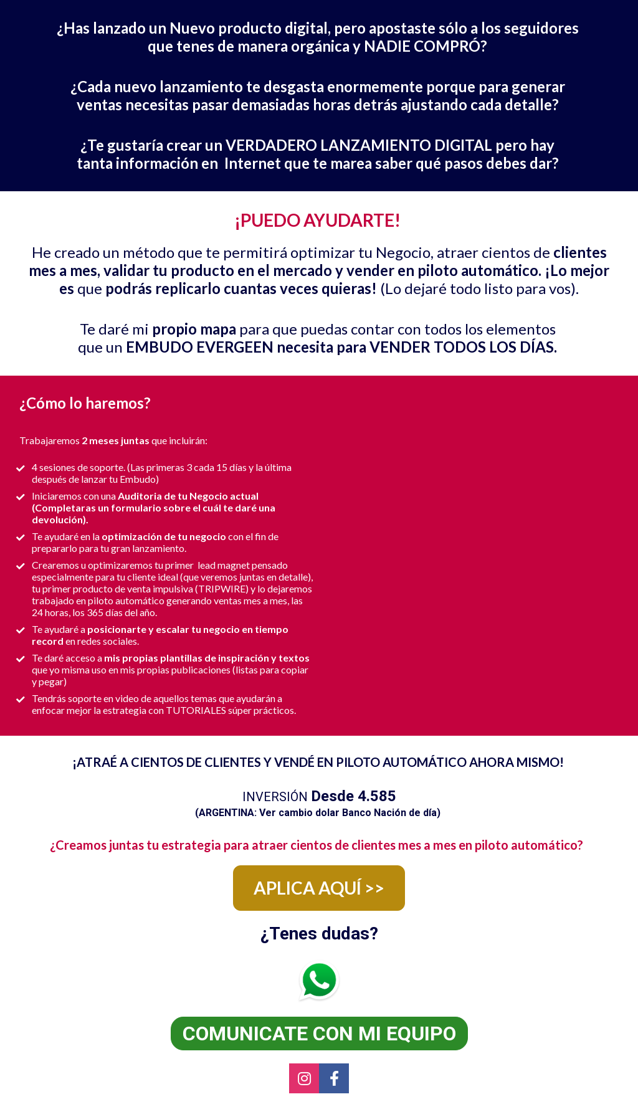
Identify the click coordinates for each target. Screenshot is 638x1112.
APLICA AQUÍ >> (319, 887)
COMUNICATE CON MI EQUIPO (319, 1033)
